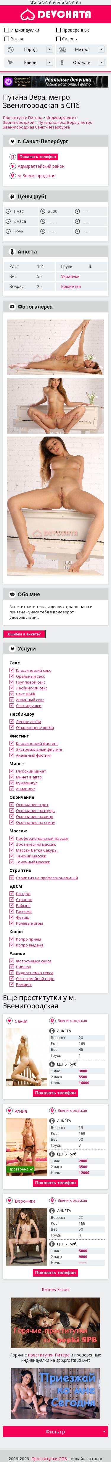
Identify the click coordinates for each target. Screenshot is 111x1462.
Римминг (24, 984)
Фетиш (22, 917)
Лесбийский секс (31, 688)
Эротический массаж (36, 844)
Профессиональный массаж (42, 838)
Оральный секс (30, 676)
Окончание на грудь (35, 810)
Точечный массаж (33, 862)
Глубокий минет (31, 771)
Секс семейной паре (35, 978)
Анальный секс (30, 699)
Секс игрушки (28, 705)
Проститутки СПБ (49, 1458)
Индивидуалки (21, 30)
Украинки (70, 276)
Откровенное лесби (35, 727)
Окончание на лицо (34, 816)
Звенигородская (72, 1020)
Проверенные (73, 30)
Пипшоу (23, 966)
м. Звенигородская (36, 175)
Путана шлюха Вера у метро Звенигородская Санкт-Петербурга (47, 125)
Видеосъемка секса (34, 972)
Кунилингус (26, 783)
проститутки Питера (49, 1355)
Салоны (67, 39)
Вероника (25, 1201)
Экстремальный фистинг (39, 749)
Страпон (24, 899)
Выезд (13, 39)
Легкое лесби (28, 721)
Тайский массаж (31, 856)
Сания (21, 1021)
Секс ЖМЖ (25, 694)
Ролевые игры (29, 923)
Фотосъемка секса (34, 961)
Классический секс (33, 670)
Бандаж (23, 893)
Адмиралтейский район (41, 166)
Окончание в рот (32, 804)
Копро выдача (30, 945)
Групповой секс (30, 682)
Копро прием (28, 939)
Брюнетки (71, 286)
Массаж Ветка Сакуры (36, 850)
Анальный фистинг (33, 755)
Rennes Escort (55, 1289)
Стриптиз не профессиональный (47, 877)
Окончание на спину (35, 822)
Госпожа (24, 911)
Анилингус (25, 788)
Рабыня (23, 905)
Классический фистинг (37, 743)
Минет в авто (29, 777)
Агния (21, 1111)
